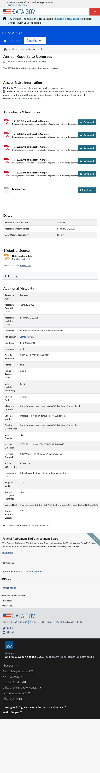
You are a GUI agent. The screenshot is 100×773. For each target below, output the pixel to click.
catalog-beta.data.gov (68, 19)
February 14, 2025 (37, 61)
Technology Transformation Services (67, 657)
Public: (10, 88)
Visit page (87, 190)
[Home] (19, 12)
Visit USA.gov (11, 712)
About (5, 622)
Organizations (35, 40)
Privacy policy (11, 698)
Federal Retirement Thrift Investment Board (24, 571)
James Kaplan (9, 587)
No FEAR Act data (13, 682)
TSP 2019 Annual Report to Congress (30, 121)
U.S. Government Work (27, 98)
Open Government (19, 622)
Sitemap (50, 622)
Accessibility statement (16, 671)
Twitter (7, 600)
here (48, 525)
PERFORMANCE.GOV (65, 622)
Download (87, 122)
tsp (15, 276)
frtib (7, 276)
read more (7, 552)
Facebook (7, 605)
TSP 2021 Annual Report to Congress (30, 172)
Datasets (16, 40)
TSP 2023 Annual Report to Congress (30, 133)
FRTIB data (25, 265)
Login (79, 622)
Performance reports (15, 693)
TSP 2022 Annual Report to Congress (30, 159)
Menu (94, 11)
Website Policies (37, 622)
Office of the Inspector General (20, 687)
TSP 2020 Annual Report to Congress (30, 146)
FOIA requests (11, 676)
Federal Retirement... (31, 49)
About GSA (9, 665)
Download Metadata (21, 259)
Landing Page (19, 189)
